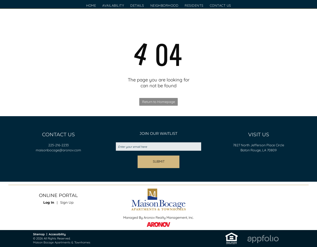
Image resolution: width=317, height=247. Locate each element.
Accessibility (57, 234)
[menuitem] (91, 5)
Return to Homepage (158, 102)
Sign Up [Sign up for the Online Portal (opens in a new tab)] (67, 203)
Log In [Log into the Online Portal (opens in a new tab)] (48, 203)
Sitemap (39, 234)
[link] (231, 234)
